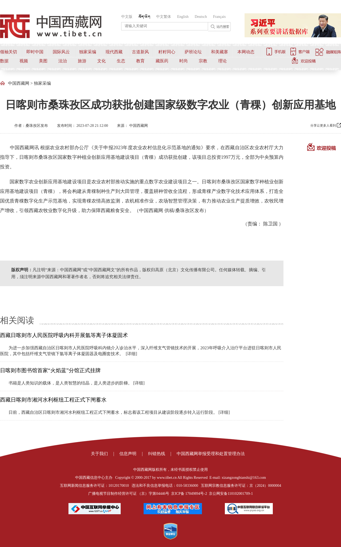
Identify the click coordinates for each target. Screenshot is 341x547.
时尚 (183, 61)
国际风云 (61, 52)
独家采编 (87, 52)
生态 (121, 61)
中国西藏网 (18, 83)
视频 (23, 61)
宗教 (203, 61)
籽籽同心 (166, 52)
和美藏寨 (219, 52)
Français (219, 17)
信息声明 (127, 453)
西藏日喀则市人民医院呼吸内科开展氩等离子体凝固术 (64, 335)
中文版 (126, 17)
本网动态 (245, 52)
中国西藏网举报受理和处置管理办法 (211, 453)
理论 (222, 61)
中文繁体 (163, 17)
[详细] (131, 353)
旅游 (82, 61)
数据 (4, 61)
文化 (101, 61)
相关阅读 (17, 320)
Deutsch (201, 17)
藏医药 (162, 61)
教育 (140, 61)
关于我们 (99, 453)
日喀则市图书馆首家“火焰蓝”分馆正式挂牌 (50, 370)
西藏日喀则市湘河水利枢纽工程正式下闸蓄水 (53, 400)
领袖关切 (8, 52)
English (183, 17)
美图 (43, 61)
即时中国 (34, 52)
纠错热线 (156, 453)
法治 (62, 61)
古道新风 (140, 52)
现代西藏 (114, 52)
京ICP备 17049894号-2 (189, 494)
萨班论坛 (193, 52)
